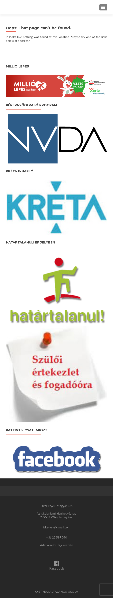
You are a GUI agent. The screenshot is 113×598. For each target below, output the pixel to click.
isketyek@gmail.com (56, 527)
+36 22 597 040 (56, 537)
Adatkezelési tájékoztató (56, 545)
